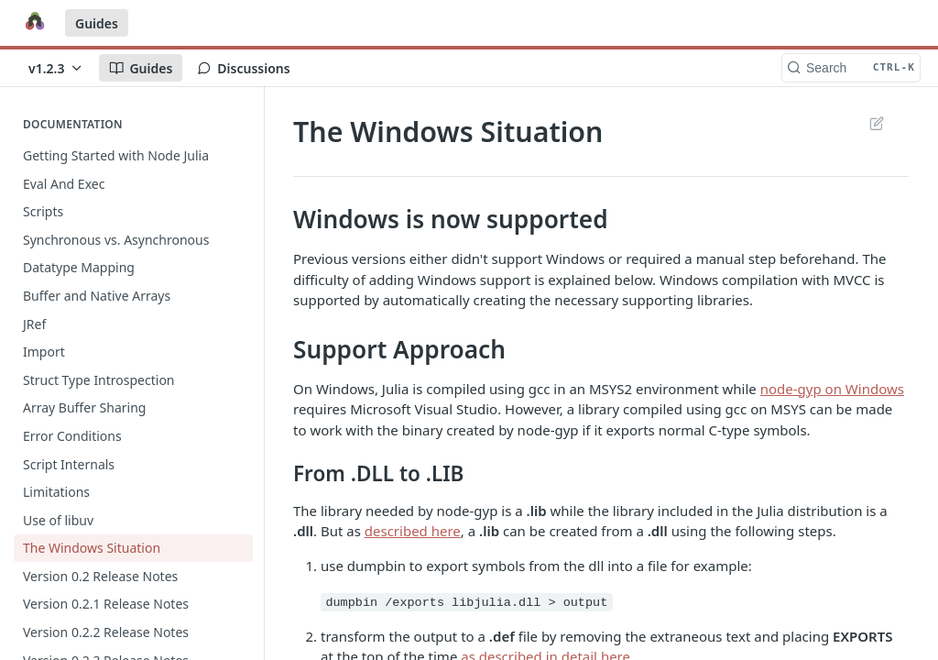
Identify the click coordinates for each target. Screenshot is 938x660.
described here (413, 531)
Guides (96, 23)
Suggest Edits (876, 123)
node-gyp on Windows (832, 389)
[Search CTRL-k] (851, 68)
